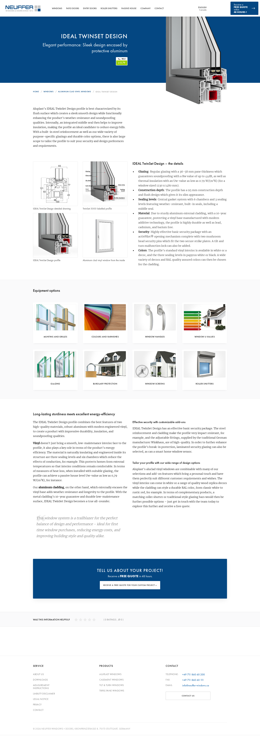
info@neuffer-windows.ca (195, 686)
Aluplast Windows (110, 675)
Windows (57, 8)
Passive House (128, 8)
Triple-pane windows (111, 691)
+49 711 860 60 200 (193, 675)
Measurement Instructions (41, 687)
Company (145, 8)
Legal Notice (40, 699)
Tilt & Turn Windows (111, 686)
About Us (38, 675)
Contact (159, 8)
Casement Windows (111, 680)
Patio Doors (72, 8)
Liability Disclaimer (44, 694)
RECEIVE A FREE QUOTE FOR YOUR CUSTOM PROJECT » (130, 586)
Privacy (37, 705)
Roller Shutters (109, 8)
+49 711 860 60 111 (193, 681)
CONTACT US (188, 696)
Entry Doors (90, 8)
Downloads (40, 680)
